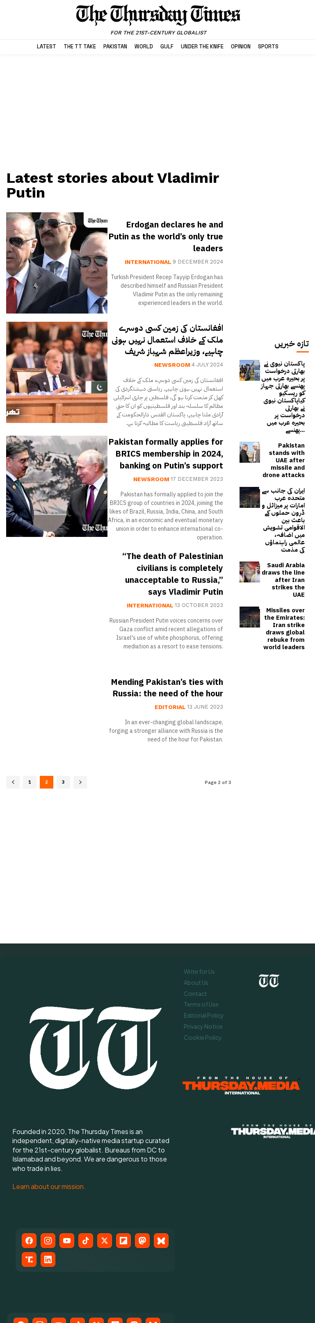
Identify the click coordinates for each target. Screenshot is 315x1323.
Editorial (170, 771)
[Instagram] (48, 1163)
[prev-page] (13, 840)
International (148, 262)
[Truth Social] (29, 1182)
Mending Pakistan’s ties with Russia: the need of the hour (166, 746)
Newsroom (172, 376)
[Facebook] (29, 1163)
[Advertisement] (119, 111)
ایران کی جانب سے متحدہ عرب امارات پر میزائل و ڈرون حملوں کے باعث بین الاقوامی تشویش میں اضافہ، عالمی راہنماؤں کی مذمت (283, 467)
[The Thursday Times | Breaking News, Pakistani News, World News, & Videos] (158, 19)
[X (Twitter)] (104, 1163)
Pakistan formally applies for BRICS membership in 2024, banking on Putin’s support (173, 477)
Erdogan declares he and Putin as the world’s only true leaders (166, 236)
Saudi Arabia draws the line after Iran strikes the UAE (285, 508)
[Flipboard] (123, 1163)
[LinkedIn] (48, 1182)
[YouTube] (66, 1163)
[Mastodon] (142, 1163)
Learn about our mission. (49, 1109)
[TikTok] (85, 1163)
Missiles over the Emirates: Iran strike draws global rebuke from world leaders (283, 545)
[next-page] (80, 840)
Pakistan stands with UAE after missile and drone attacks (283, 426)
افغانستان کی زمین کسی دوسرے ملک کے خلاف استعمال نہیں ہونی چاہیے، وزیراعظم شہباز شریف (172, 345)
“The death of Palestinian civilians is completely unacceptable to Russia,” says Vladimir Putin (171, 620)
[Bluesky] (161, 1163)
